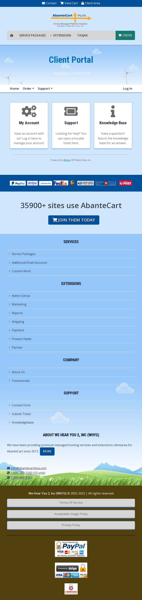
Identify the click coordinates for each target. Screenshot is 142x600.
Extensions (62, 35)
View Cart (69, 3)
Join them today (74, 220)
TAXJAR (82, 35)
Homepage (61, 73)
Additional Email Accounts (28, 263)
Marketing (17, 304)
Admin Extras (19, 296)
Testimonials (19, 381)
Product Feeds (20, 339)
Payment (16, 330)
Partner (16, 347)
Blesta (67, 160)
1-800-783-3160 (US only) (26, 473)
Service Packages (32, 35)
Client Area (90, 3)
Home (14, 88)
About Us (17, 372)
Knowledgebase (21, 422)
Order (125, 35)
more (47, 451)
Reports (16, 313)
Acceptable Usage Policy (71, 514)
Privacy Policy (71, 525)
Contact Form (20, 405)
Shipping (16, 322)
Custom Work (20, 271)
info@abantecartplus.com (26, 468)
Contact (49, 3)
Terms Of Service (71, 503)
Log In (127, 88)
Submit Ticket (20, 414)
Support (44, 88)
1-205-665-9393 (19, 478)
